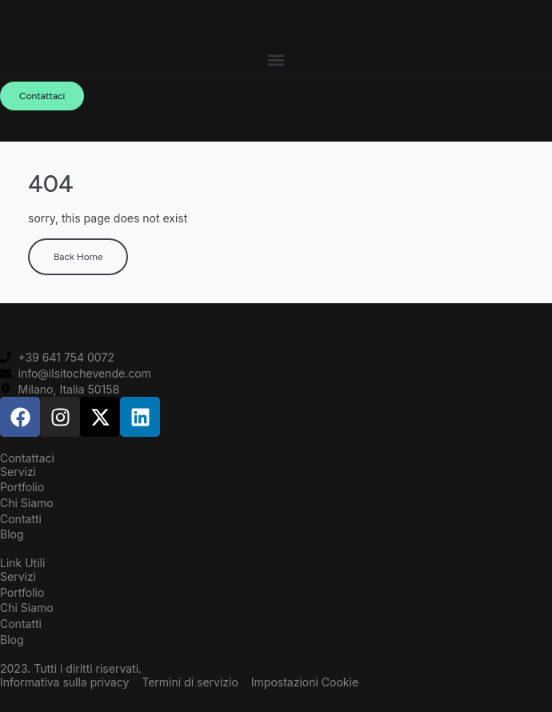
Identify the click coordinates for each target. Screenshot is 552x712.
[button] (276, 60)
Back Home (78, 256)
